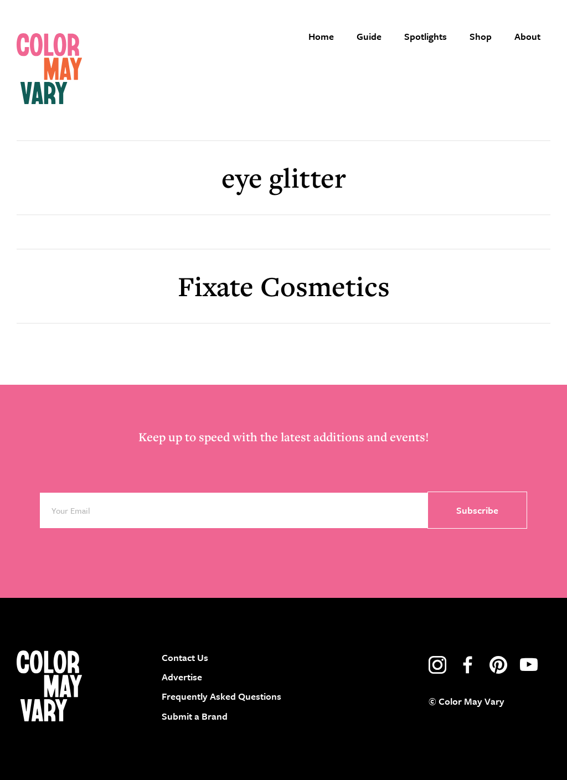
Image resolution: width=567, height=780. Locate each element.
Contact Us (185, 657)
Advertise (182, 677)
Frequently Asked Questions (221, 696)
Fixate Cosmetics (284, 286)
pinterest (498, 665)
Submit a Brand (195, 716)
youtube (529, 665)
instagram (437, 665)
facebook (468, 665)
